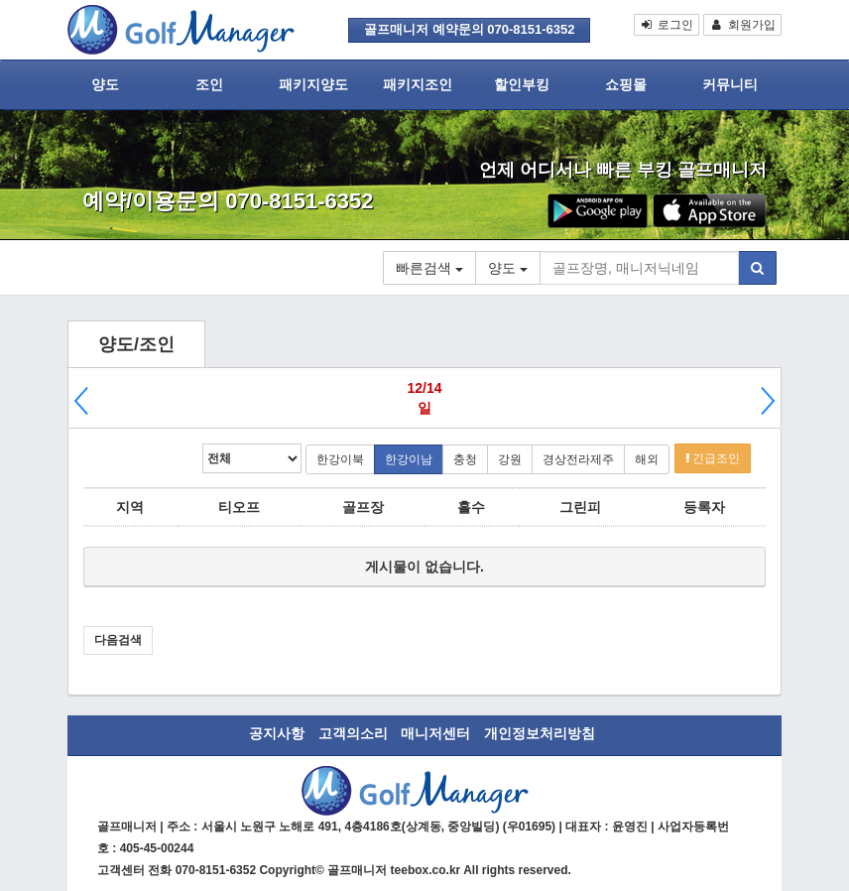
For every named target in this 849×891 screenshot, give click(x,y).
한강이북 (340, 459)
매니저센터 (435, 733)
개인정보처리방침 (539, 733)
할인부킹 (521, 84)
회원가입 (742, 25)
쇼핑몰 (626, 84)
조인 (209, 84)
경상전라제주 (578, 459)
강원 (510, 459)
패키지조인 (417, 84)
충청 (465, 459)
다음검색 (118, 640)
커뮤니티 (730, 84)
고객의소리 (353, 733)
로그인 (667, 25)
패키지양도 (313, 84)
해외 (647, 459)
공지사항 (276, 733)
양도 (105, 84)
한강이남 (408, 459)
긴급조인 (712, 458)
